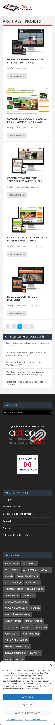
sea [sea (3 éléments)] (8, 659)
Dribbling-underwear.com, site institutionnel (25, 61)
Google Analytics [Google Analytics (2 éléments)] (16, 601)
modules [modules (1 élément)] (11, 627)
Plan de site (9, 528)
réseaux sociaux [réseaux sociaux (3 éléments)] (15, 652)
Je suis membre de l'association (27, 434)
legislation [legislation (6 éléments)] (13, 621)
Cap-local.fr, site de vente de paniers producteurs (27, 239)
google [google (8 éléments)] (28, 595)
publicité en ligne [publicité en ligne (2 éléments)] (16, 640)
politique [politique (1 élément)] (11, 633)
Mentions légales (11, 506)
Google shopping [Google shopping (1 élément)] (16, 608)
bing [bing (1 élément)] (9, 576)
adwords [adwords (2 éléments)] (29, 563)
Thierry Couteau (22, 68)
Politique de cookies (14, 719)
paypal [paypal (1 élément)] (27, 627)
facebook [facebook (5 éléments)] (11, 595)
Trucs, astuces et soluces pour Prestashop (27, 343)
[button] (50, 664)
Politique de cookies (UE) (15, 535)
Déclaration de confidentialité (18, 513)
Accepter (27, 697)
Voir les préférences (27, 713)
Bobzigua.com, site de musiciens (22, 298)
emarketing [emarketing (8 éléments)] (35, 589)
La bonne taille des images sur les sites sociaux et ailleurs (26, 353)
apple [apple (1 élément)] (45, 569)
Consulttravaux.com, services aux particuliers (24, 180)
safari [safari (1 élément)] (35, 652)
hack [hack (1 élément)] (35, 608)
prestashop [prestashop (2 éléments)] (31, 633)
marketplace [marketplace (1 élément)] (34, 621)
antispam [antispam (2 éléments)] (30, 569)
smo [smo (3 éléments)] (19, 659)
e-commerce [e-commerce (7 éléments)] (13, 582)
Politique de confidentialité (36, 719)
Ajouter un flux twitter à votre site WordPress (23, 363)
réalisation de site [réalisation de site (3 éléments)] (17, 646)
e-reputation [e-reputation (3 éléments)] (14, 589)
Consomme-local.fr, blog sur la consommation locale (27, 120)
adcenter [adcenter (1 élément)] (11, 563)
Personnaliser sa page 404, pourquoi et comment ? (26, 383)
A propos (7, 499)
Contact (7, 521)
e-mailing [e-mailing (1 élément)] (32, 582)
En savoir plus (17, 76)
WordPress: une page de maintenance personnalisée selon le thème (25, 373)
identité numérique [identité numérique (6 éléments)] (17, 614)
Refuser (27, 705)
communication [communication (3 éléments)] (27, 576)
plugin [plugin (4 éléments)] (41, 627)
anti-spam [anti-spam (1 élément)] (12, 569)
